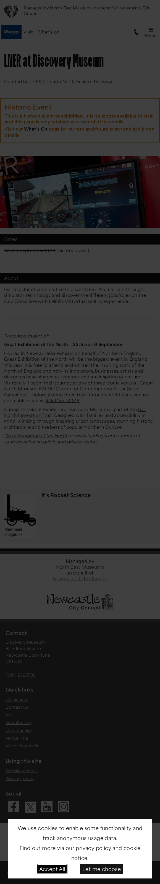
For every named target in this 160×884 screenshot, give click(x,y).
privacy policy (93, 847)
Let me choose (101, 868)
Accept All (52, 868)
